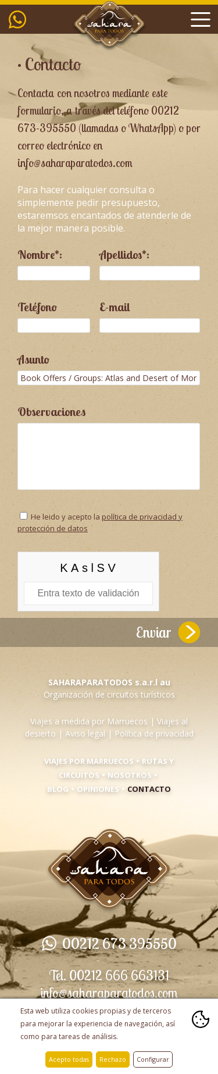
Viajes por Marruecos (89, 761)
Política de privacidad (154, 733)
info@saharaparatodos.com (109, 992)
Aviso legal (85, 733)
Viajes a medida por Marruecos (89, 721)
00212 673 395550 (20, 19)
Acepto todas (69, 1059)
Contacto (149, 789)
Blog (58, 789)
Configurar (153, 1059)
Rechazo (112, 1059)
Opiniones (98, 789)
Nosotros (130, 775)
